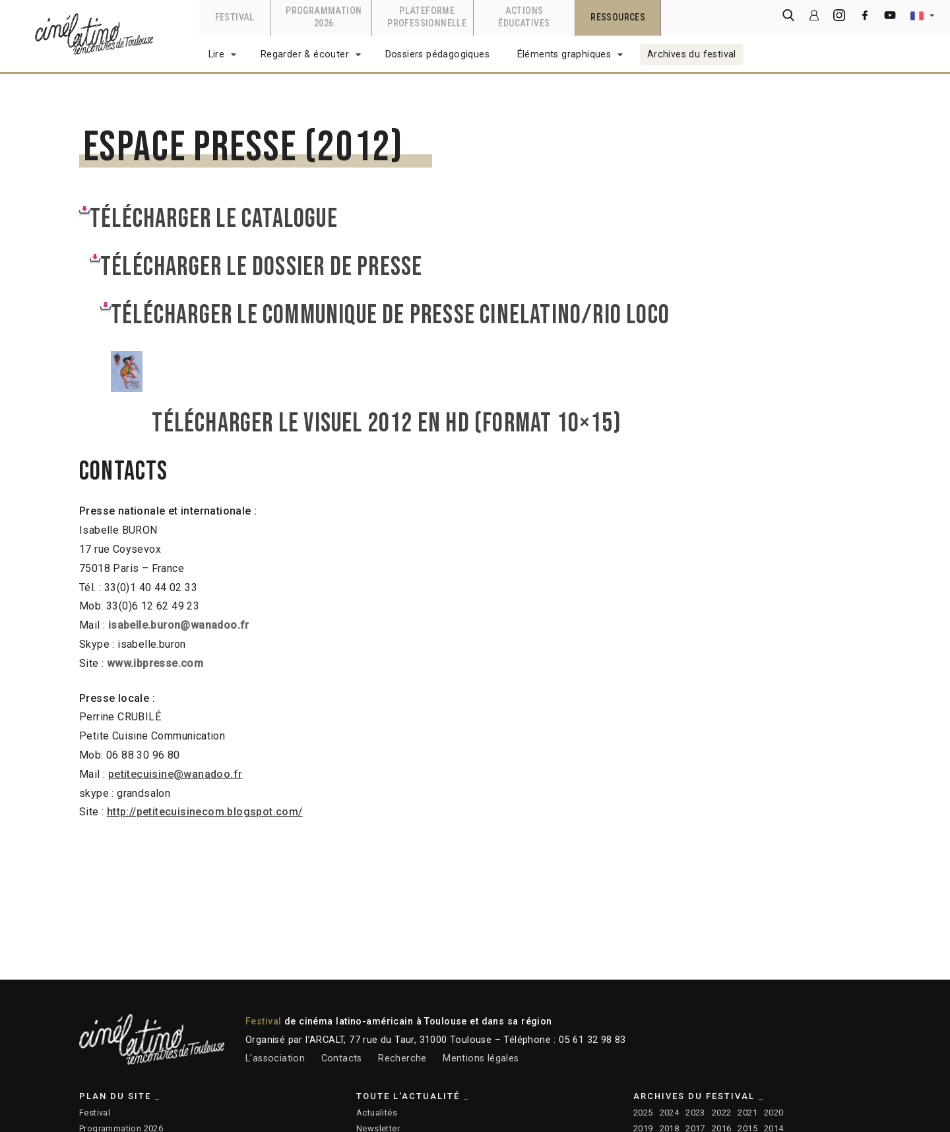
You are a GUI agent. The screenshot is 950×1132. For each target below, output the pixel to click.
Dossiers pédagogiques (437, 54)
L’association (275, 1058)
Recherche (402, 1058)
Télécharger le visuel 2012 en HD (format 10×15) (393, 423)
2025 (643, 1112)
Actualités (376, 1112)
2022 (722, 1112)
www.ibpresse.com (155, 663)
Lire (216, 54)
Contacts (341, 1058)
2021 (747, 1112)
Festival (94, 1112)
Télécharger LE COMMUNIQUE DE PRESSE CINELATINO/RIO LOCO (390, 315)
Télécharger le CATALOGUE (214, 219)
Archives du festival (691, 54)
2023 (695, 1112)
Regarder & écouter (305, 54)
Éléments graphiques (564, 54)
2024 (670, 1112)
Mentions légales (481, 1058)
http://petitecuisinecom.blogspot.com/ (205, 811)
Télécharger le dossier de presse (261, 267)
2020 (774, 1112)
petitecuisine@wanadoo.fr (175, 774)
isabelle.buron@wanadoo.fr (178, 625)
